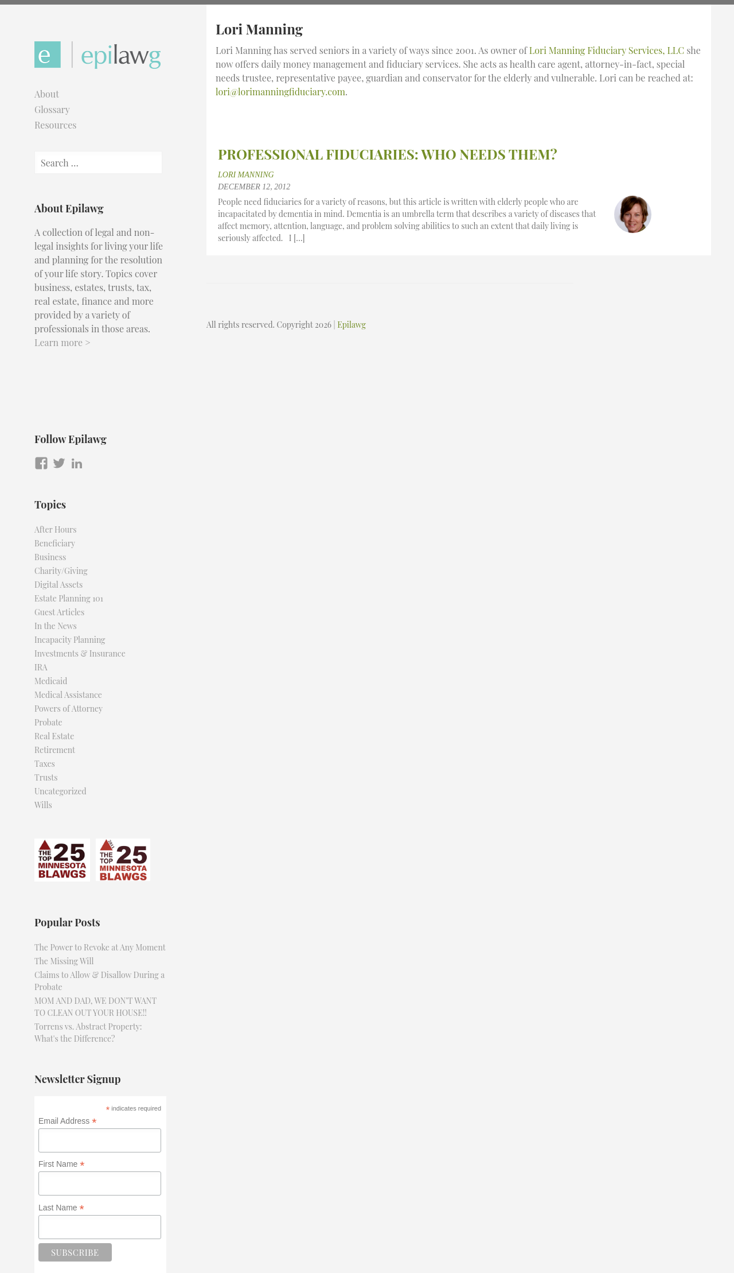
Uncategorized (60, 791)
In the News (55, 625)
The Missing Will (63, 961)
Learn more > (62, 342)
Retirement (54, 749)
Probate (48, 722)
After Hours (55, 529)
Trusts (46, 777)
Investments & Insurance (80, 653)
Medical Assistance (68, 694)
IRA (41, 667)
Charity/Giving (61, 570)
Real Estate (54, 736)
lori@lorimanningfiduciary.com (280, 92)
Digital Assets (58, 584)
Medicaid (50, 681)
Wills (43, 804)
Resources (55, 125)
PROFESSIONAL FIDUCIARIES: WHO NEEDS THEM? (387, 154)
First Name (61, 1164)
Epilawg (351, 324)
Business (50, 557)
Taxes (44, 763)
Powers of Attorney (68, 708)
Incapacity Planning (70, 639)
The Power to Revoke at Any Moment (100, 947)
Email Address (67, 1121)
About (46, 94)
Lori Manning (246, 174)
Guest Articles (59, 612)
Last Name (61, 1207)
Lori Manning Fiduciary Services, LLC (606, 50)
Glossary (52, 109)
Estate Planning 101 (68, 598)
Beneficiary (54, 543)
